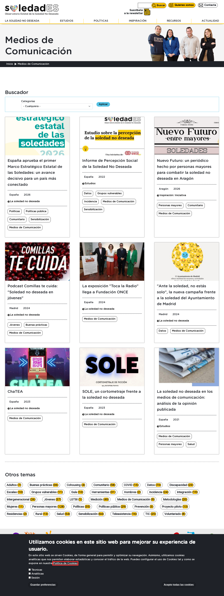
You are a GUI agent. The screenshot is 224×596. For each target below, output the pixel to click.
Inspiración (137, 21)
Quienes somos (184, 5)
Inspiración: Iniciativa (172, 195)
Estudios (66, 21)
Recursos (174, 21)
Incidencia (90, 201)
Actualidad (210, 21)
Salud (191, 444)
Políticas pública (36, 211)
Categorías (28, 101)
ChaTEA (15, 392)
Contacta (210, 5)
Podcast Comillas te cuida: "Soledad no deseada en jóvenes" (33, 292)
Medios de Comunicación (25, 227)
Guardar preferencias (43, 589)
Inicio (9, 64)
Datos (87, 193)
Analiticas (37, 578)
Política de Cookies (65, 568)
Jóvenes (14, 325)
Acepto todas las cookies (179, 589)
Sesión (35, 582)
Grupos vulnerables (109, 193)
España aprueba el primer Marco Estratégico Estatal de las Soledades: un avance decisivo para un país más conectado (35, 173)
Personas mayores (170, 205)
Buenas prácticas (36, 325)
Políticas (101, 21)
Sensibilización (40, 219)
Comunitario (17, 219)
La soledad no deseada (22, 21)
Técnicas (36, 574)
